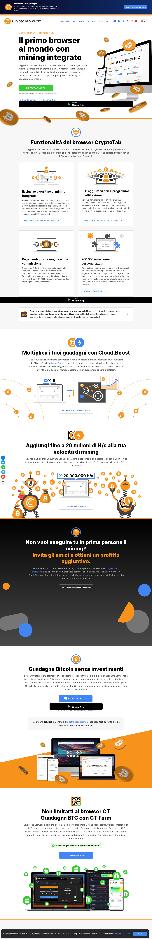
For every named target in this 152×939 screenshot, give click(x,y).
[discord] (114, 21)
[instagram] (132, 21)
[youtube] (136, 21)
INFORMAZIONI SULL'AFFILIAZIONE (76, 588)
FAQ (73, 21)
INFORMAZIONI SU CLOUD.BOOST (76, 410)
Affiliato (91, 21)
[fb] (119, 21)
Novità (81, 21)
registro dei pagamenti (77, 722)
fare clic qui (54, 94)
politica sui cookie (122, 934)
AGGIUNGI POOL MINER (76, 506)
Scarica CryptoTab (77, 698)
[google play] (76, 706)
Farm (101, 21)
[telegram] (123, 21)
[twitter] (128, 21)
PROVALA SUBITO (37, 88)
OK (139, 934)
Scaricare (64, 21)
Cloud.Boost (57, 363)
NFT (107, 21)
